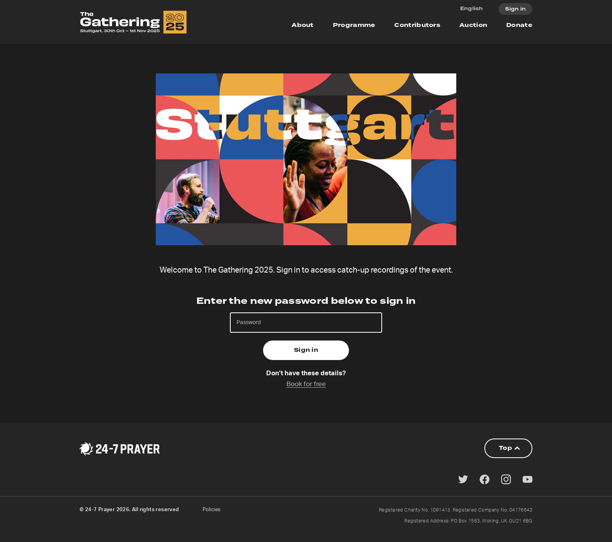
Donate (519, 25)
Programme (354, 25)
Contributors (417, 25)
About (303, 25)
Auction (473, 25)
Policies (212, 509)
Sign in (515, 8)
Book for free (306, 384)
